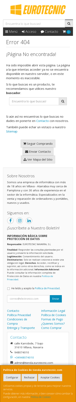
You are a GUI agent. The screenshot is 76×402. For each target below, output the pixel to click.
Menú (11, 31)
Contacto (49, 31)
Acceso (29, 31)
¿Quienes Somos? (53, 323)
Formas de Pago (52, 319)
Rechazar (29, 377)
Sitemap (11, 131)
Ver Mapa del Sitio (38, 159)
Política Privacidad (19, 315)
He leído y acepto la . (35, 288)
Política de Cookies (41, 397)
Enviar (55, 298)
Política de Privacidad (47, 288)
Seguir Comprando (38, 143)
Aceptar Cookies (50, 377)
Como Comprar (51, 328)
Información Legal (53, 311)
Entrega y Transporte (21, 328)
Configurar (12, 377)
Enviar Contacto (38, 151)
